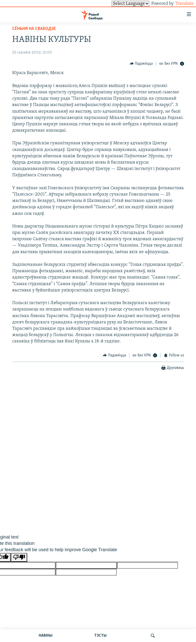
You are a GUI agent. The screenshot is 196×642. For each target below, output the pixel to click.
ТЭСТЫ (100, 636)
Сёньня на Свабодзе (34, 28)
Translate (180, 3)
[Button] (141, 63)
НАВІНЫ (45, 636)
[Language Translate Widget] (122, 4)
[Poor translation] (19, 557)
